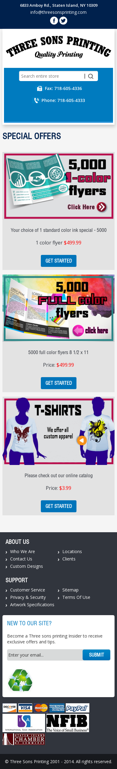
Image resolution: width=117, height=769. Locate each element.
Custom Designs (26, 566)
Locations (72, 551)
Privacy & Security (28, 597)
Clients (69, 559)
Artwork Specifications (32, 604)
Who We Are (22, 551)
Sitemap (70, 590)
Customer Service (27, 590)
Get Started (58, 261)
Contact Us (21, 559)
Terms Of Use (76, 597)
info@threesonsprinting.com (58, 12)
